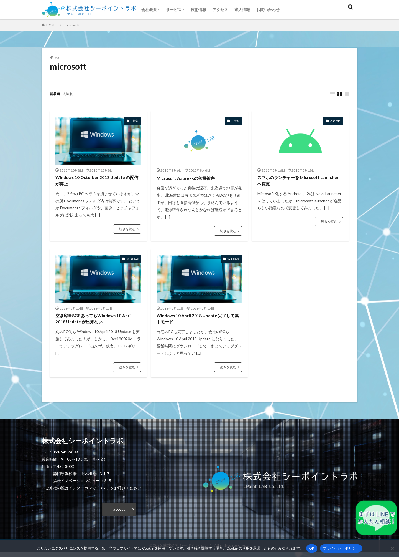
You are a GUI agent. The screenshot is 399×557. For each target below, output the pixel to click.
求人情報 (242, 9)
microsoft (72, 25)
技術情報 (198, 9)
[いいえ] (392, 548)
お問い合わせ (268, 9)
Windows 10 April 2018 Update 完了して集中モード (199, 320)
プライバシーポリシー (341, 548)
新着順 (56, 93)
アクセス (220, 9)
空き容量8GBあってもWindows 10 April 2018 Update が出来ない (94, 320)
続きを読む (127, 231)
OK (311, 548)
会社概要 (149, 9)
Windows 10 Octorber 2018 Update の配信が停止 (95, 182)
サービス (173, 9)
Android (335, 121)
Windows (133, 259)
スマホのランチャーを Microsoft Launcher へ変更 (294, 182)
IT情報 (135, 121)
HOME (51, 25)
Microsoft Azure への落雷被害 (191, 178)
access (119, 513)
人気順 (70, 93)
